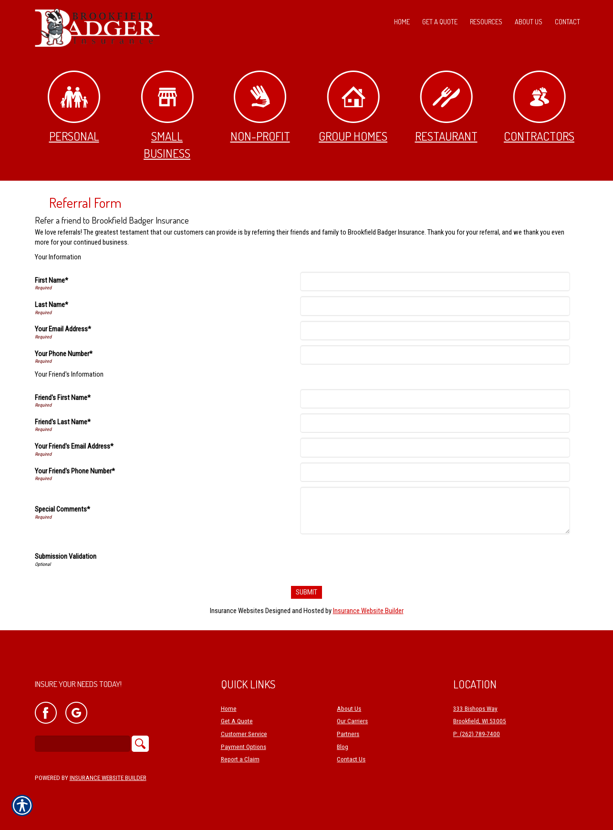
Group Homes (353, 107)
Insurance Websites (237, 610)
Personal (74, 107)
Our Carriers (352, 721)
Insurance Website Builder (368, 610)
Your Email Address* (63, 329)
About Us (349, 708)
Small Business (167, 116)
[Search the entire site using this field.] (82, 744)
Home (229, 708)
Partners (348, 734)
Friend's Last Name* (63, 422)
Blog (342, 746)
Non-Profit (260, 107)
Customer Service (244, 734)
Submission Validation (65, 556)
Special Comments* (62, 509)
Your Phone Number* (64, 353)
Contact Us (351, 759)
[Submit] (306, 592)
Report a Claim (240, 759)
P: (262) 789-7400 (476, 734)
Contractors (539, 107)
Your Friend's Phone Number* (75, 471)
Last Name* (51, 304)
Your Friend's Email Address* (74, 446)
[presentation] (374, 557)
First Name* (51, 280)
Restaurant (446, 107)
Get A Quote (237, 721)
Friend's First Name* (63, 397)
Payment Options (243, 746)
